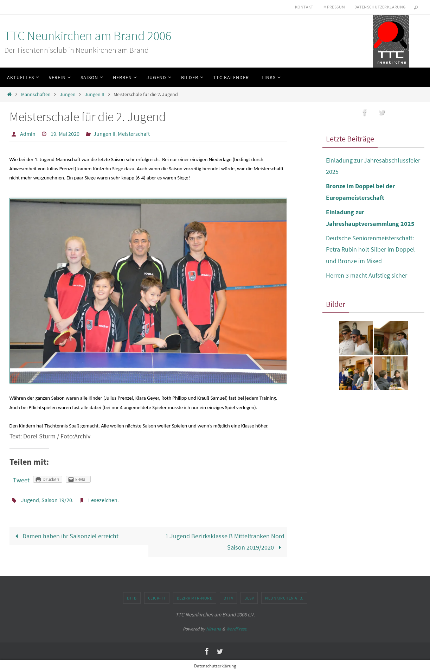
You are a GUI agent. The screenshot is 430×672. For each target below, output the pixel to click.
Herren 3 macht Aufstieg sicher (366, 275)
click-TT (157, 598)
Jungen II (94, 94)
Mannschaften (36, 94)
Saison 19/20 (56, 499)
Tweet (21, 480)
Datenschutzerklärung (380, 6)
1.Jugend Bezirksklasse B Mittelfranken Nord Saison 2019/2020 (224, 541)
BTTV (228, 598)
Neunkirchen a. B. (284, 598)
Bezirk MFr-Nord (195, 598)
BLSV (249, 598)
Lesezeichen (102, 499)
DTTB (132, 598)
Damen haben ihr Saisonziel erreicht (65, 536)
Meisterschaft (134, 133)
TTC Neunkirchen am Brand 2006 (87, 36)
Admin (28, 133)
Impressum (333, 6)
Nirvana (213, 629)
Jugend (30, 499)
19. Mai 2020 (65, 133)
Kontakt (304, 6)
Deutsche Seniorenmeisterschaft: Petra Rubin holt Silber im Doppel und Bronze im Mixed (370, 249)
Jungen (68, 94)
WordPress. (236, 629)
